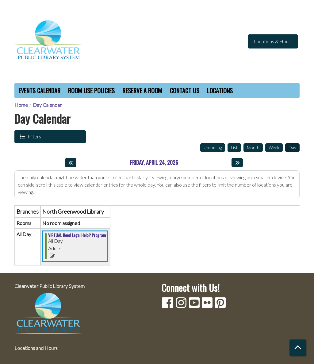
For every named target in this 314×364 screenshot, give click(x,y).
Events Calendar (39, 90)
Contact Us (184, 90)
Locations (220, 90)
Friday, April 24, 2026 (154, 162)
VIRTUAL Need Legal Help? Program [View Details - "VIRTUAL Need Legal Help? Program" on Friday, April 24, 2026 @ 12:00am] (77, 235)
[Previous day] (70, 162)
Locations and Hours (36, 348)
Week (274, 147)
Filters (33, 136)
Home (21, 105)
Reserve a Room (142, 90)
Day (292, 147)
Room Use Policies (91, 90)
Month (253, 147)
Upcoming (213, 147)
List (234, 147)
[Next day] (237, 162)
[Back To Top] (297, 347)
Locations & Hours (273, 41)
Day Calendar (47, 105)
